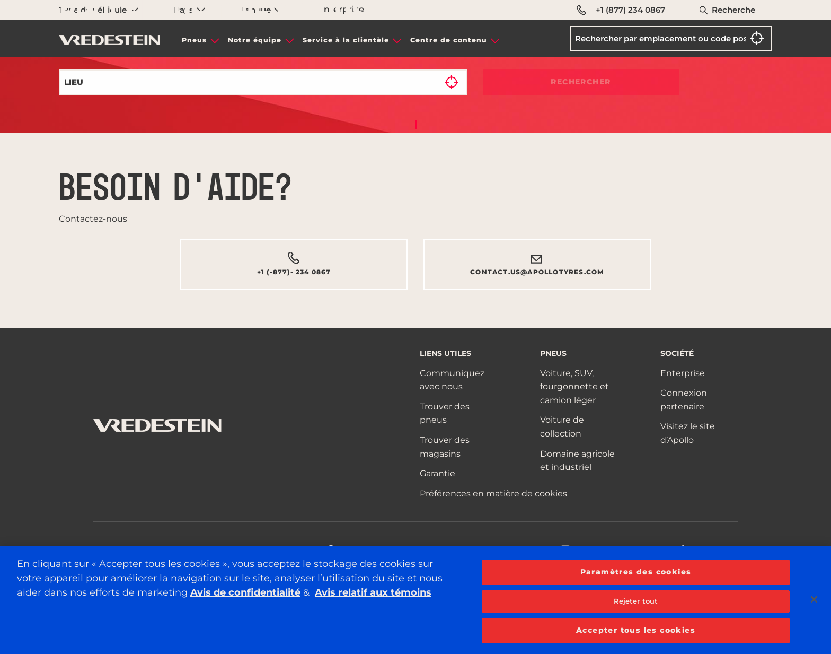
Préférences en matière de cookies (493, 494)
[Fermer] (814, 599)
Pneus (194, 40)
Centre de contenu (448, 40)
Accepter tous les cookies (635, 630)
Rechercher (581, 81)
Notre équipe (254, 40)
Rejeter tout (636, 601)
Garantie (437, 473)
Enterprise (682, 373)
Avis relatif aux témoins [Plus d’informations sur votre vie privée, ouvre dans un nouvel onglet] (373, 592)
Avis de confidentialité (245, 592)
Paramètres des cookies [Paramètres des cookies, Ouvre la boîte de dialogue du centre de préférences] (636, 572)
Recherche (733, 10)
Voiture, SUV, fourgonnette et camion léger (574, 386)
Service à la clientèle (346, 40)
